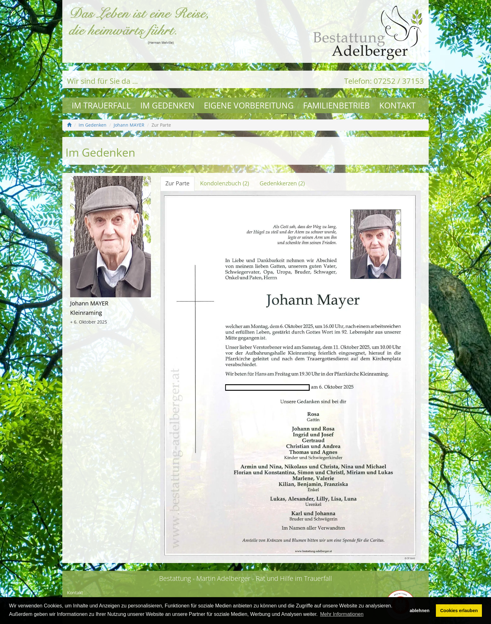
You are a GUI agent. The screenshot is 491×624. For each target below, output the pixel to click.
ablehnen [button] (419, 610)
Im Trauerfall (101, 105)
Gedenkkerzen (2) (282, 183)
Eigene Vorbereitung (249, 105)
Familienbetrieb (336, 105)
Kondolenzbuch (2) (224, 183)
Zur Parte (177, 183)
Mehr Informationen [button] (342, 614)
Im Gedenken (167, 105)
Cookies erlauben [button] (459, 610)
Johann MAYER (129, 125)
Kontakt (397, 105)
